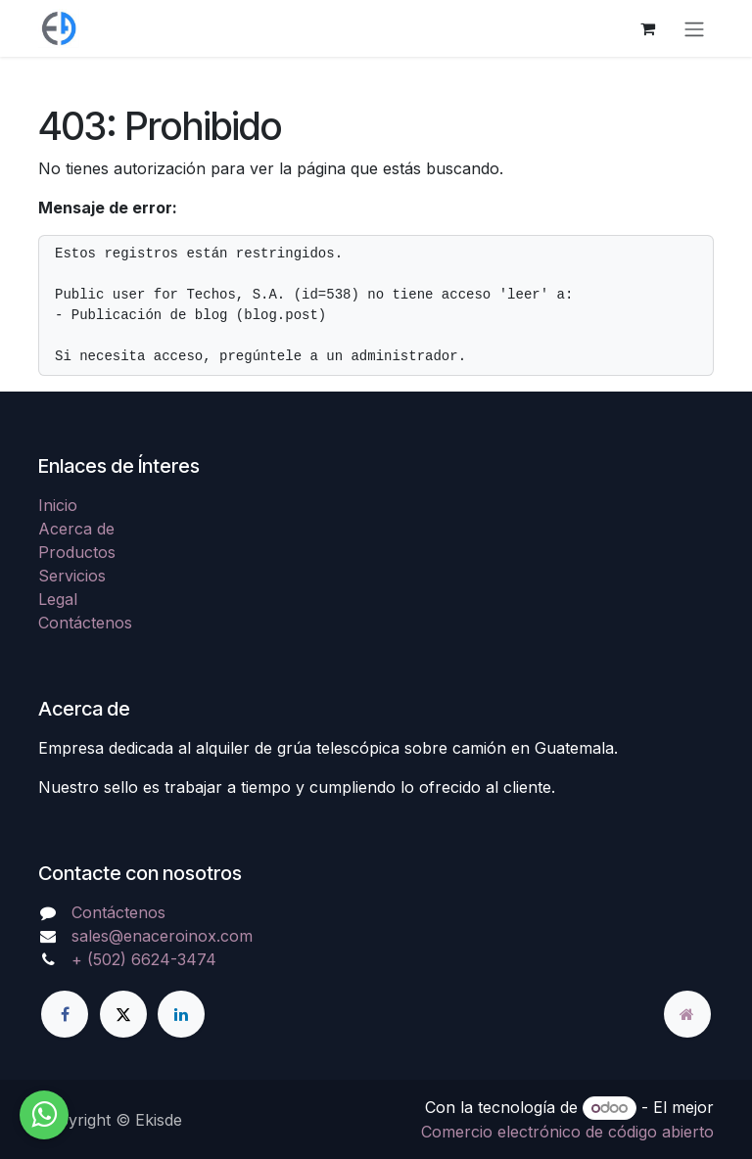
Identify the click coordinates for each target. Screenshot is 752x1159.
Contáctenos (85, 622)
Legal (57, 599)
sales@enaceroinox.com (162, 936)
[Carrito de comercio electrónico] (647, 28)
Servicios (72, 575)
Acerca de (76, 528)
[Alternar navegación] (694, 28)
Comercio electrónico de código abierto (567, 1131)
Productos (77, 552)
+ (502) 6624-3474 (143, 959)
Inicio (57, 505)
